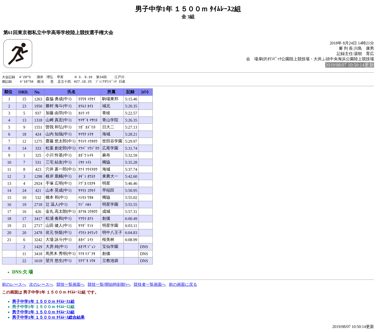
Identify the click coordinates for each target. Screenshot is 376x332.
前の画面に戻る (183, 285)
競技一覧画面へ (70, 285)
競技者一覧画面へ (150, 285)
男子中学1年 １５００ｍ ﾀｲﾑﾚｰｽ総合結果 (48, 318)
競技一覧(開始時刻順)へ (109, 285)
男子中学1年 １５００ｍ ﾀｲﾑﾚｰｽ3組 (43, 312)
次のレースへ (41, 285)
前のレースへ (14, 285)
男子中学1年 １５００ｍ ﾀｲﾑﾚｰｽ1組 (43, 302)
